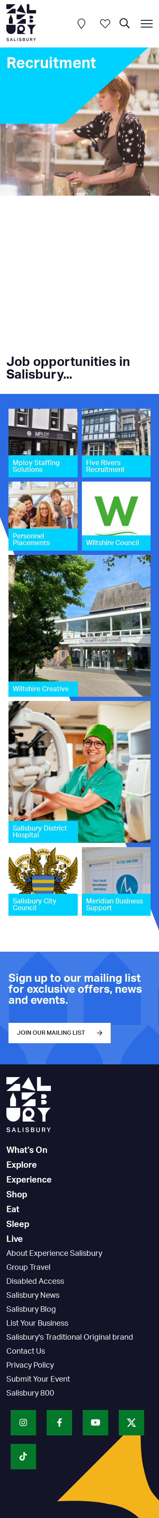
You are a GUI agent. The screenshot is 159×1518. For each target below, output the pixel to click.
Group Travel (28, 1267)
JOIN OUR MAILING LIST (51, 1033)
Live (14, 1239)
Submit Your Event (38, 1379)
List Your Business (37, 1323)
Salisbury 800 (30, 1393)
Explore (21, 1165)
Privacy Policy (30, 1365)
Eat (13, 1209)
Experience (29, 1180)
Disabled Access (35, 1281)
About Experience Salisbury (54, 1254)
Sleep (17, 1224)
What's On (26, 1150)
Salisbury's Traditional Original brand (69, 1337)
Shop (16, 1195)
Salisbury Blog (31, 1309)
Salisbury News (32, 1295)
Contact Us (25, 1351)
